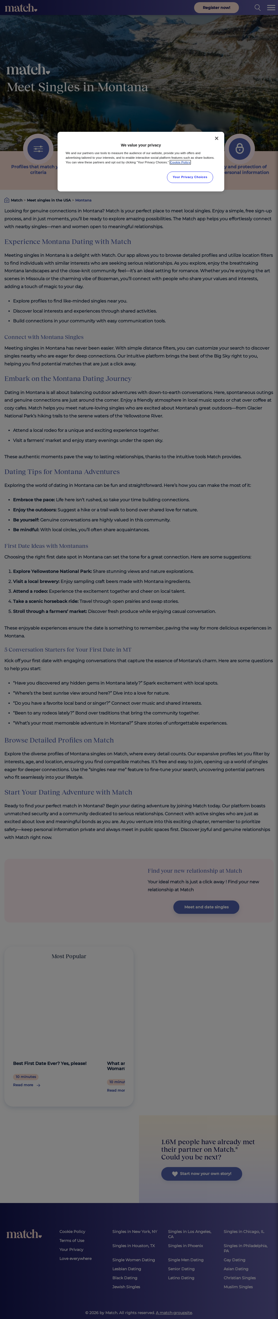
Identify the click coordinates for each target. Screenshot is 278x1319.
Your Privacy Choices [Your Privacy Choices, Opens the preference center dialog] (190, 177)
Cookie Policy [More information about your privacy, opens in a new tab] (180, 162)
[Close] (217, 138)
